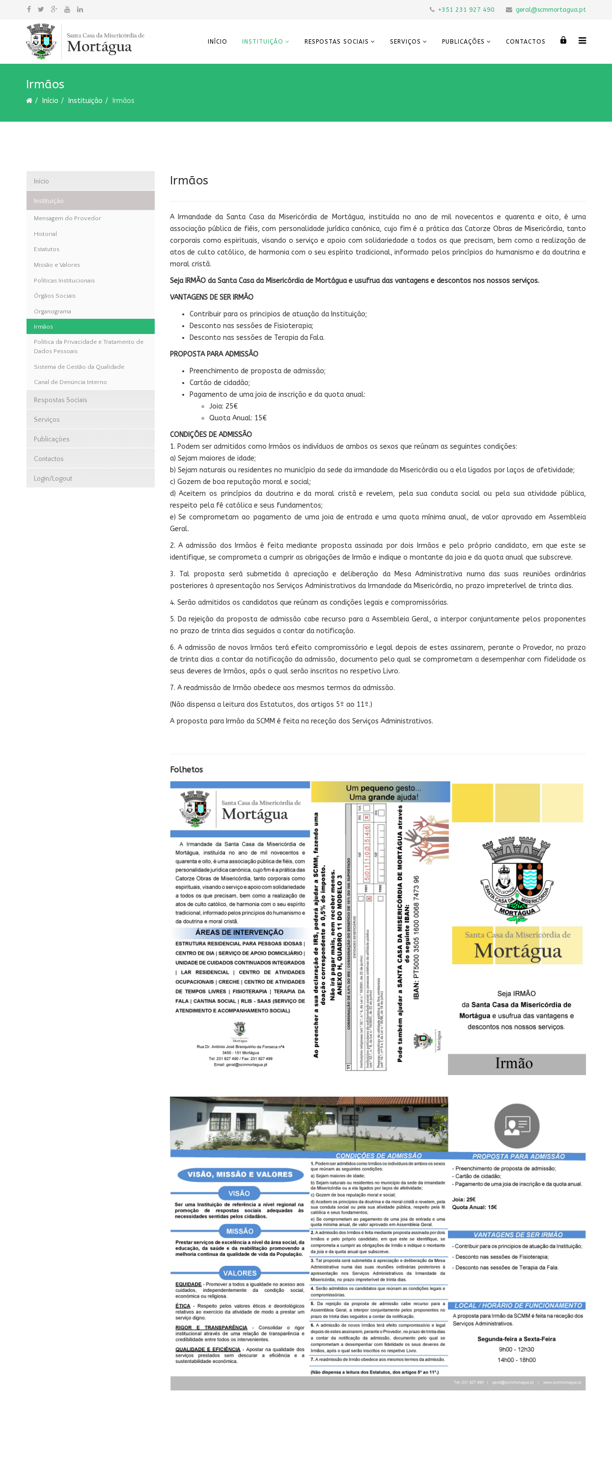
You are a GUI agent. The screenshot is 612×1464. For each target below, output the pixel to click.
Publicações (463, 41)
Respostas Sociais (337, 41)
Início (217, 41)
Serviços (405, 41)
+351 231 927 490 (466, 9)
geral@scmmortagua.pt (551, 9)
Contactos (526, 41)
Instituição (262, 41)
